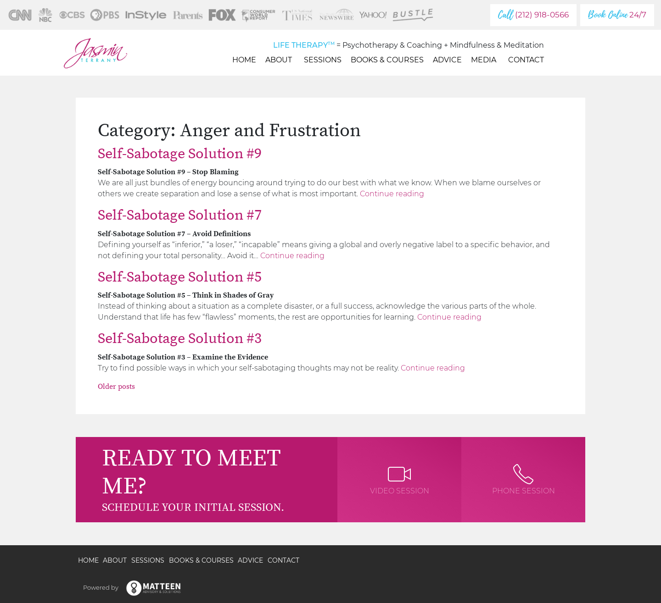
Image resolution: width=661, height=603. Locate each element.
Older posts (116, 386)
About (280, 59)
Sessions (323, 59)
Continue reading (392, 193)
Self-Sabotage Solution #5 (180, 277)
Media (485, 59)
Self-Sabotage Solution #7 (180, 215)
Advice (447, 59)
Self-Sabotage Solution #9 (180, 154)
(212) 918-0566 (533, 15)
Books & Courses (387, 59)
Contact (526, 59)
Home (244, 59)
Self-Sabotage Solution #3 (180, 339)
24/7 (617, 15)
